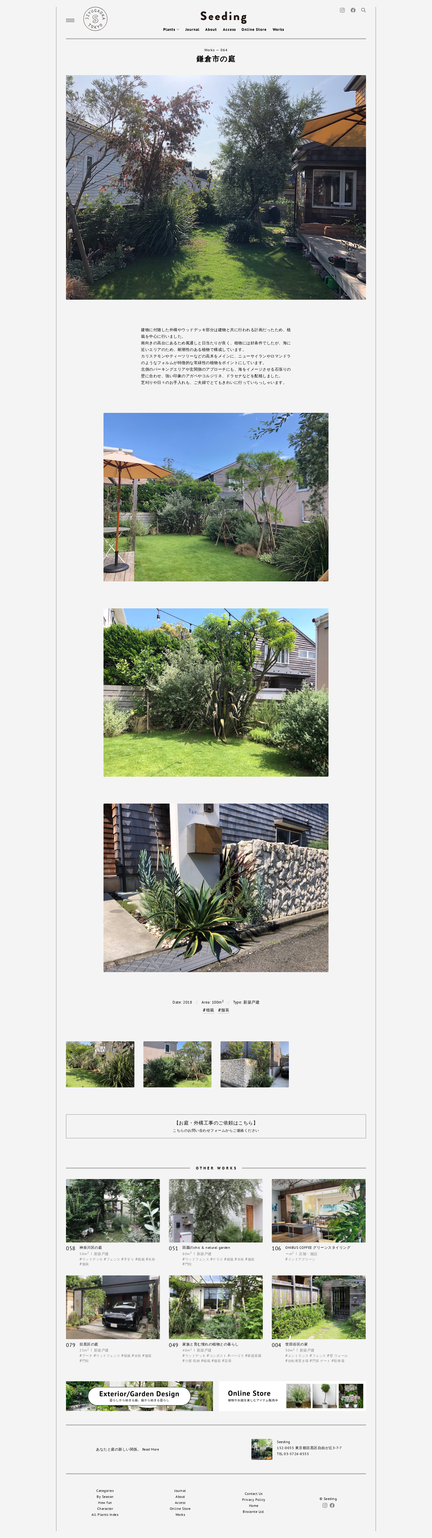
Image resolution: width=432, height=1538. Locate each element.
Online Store (254, 29)
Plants (171, 29)
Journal (192, 29)
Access (229, 29)
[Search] (363, 9)
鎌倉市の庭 (216, 58)
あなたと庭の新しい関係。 (127, 1449)
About (211, 29)
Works (278, 29)
